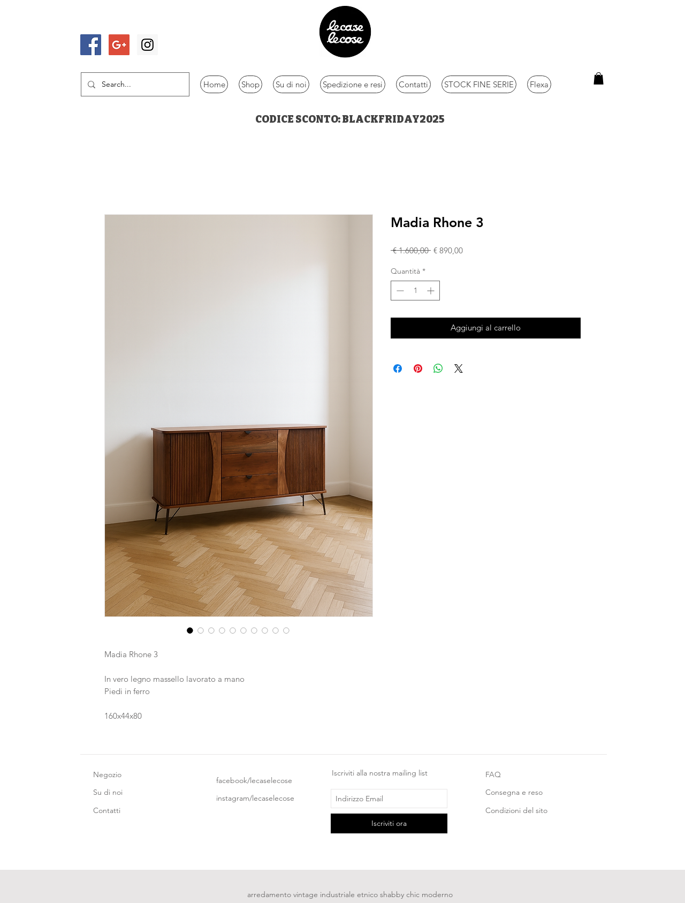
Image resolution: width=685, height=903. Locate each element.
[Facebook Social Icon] (90, 44)
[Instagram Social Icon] (147, 44)
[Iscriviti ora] (389, 823)
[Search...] (134, 84)
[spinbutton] (415, 290)
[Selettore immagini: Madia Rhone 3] (190, 630)
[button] (598, 78)
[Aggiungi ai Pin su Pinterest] (418, 368)
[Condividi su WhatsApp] (438, 368)
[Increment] (431, 290)
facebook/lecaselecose (254, 780)
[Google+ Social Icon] (119, 44)
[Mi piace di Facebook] (110, 23)
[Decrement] (399, 290)
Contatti (106, 810)
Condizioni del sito (516, 810)
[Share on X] (458, 368)
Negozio (107, 774)
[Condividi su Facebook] (397, 368)
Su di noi (108, 792)
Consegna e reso (514, 792)
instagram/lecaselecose (255, 798)
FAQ (493, 774)
